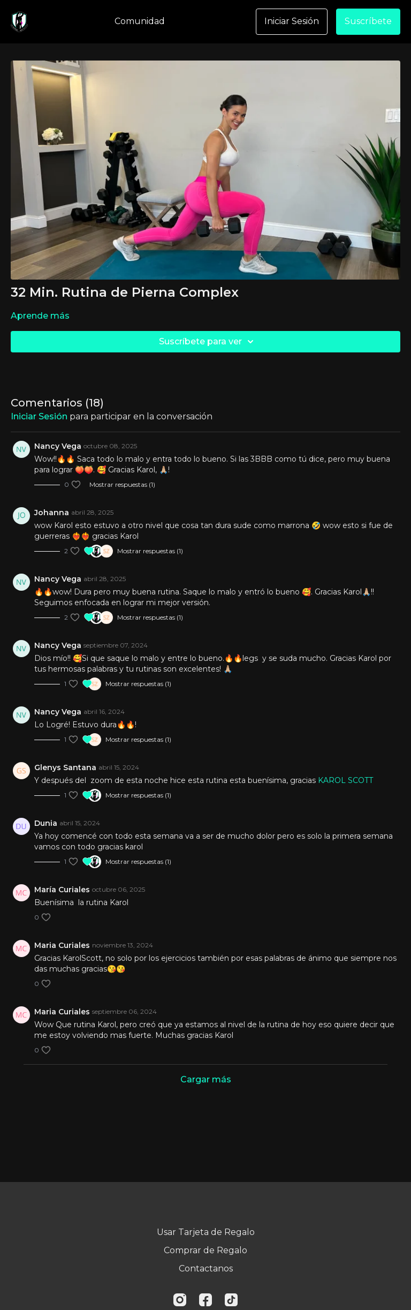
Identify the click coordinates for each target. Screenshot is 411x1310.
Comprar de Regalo (205, 1250)
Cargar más (205, 1079)
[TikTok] (231, 1299)
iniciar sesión (39, 416)
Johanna (51, 512)
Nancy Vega (57, 446)
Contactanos (206, 1268)
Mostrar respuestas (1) (122, 484)
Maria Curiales (62, 945)
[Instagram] (179, 1299)
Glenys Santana (65, 767)
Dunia (45, 823)
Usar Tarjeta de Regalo (206, 1232)
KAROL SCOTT (345, 780)
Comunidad (140, 21)
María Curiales (62, 889)
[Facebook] (205, 1299)
